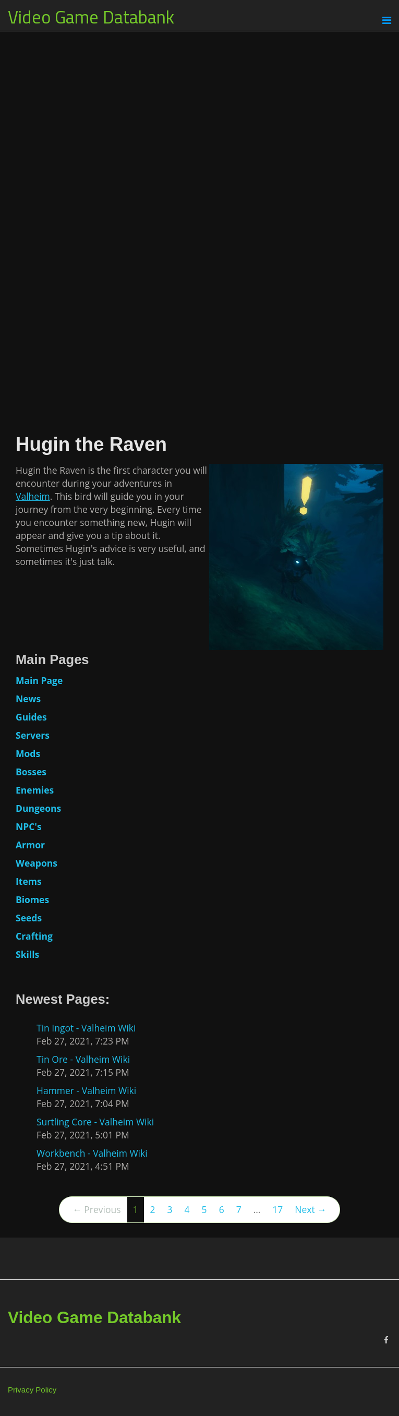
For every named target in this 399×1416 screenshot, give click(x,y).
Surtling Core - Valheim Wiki (95, 1121)
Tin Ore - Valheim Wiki (83, 1059)
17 (277, 1209)
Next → (310, 1209)
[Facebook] (386, 1340)
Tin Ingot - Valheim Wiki (86, 1028)
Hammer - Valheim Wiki (86, 1090)
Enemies (35, 790)
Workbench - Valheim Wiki (92, 1153)
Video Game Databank (91, 16)
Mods (28, 753)
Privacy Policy (32, 1389)
